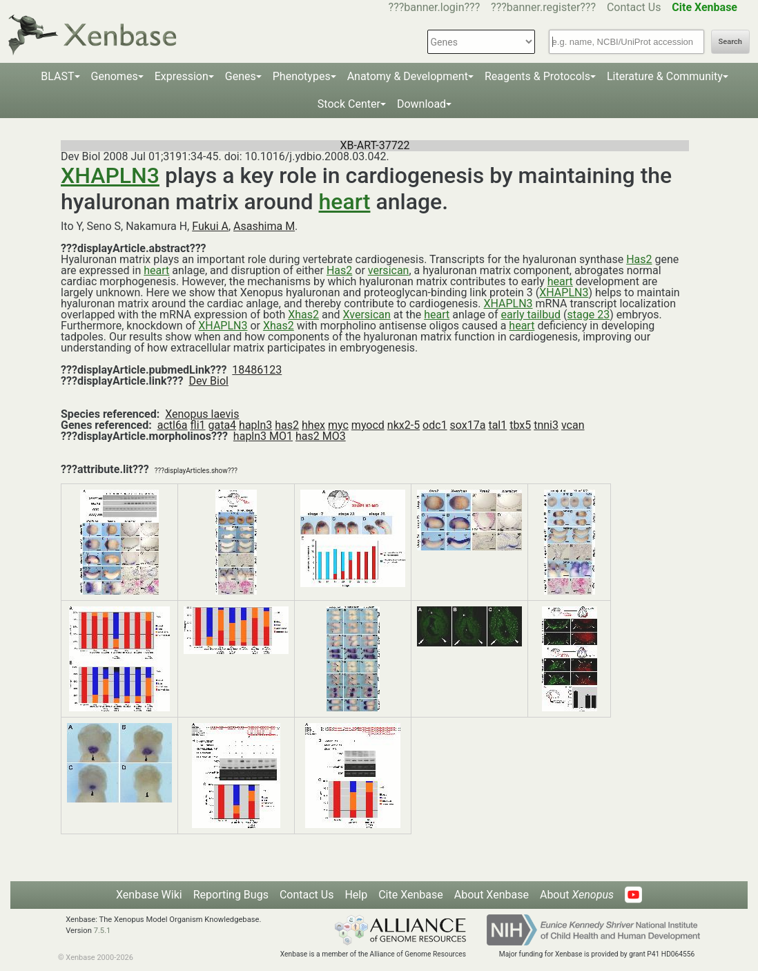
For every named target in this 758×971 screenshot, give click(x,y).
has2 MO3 (320, 436)
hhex (313, 425)
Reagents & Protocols (537, 76)
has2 (287, 425)
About (577, 894)
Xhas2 (303, 314)
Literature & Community (665, 76)
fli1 (198, 425)
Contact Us (634, 7)
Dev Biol (208, 380)
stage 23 (588, 314)
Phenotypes (302, 76)
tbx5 (520, 425)
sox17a (468, 425)
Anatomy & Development (407, 76)
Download (421, 103)
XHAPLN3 (110, 175)
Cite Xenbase (410, 894)
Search (730, 41)
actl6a (172, 425)
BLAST (57, 76)
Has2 (639, 259)
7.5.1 (102, 930)
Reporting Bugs (231, 894)
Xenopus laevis (202, 414)
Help (355, 894)
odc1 (434, 425)
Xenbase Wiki (149, 894)
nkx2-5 (403, 425)
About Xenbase (491, 894)
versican (388, 270)
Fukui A (210, 226)
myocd (368, 425)
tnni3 (546, 425)
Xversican (366, 314)
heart (345, 202)
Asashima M (264, 226)
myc (338, 425)
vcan (573, 425)
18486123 (257, 369)
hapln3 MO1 (263, 436)
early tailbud (531, 314)
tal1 (497, 425)
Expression (181, 76)
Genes (240, 76)
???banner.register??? (543, 7)
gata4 (222, 425)
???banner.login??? (434, 7)
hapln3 (255, 425)
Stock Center (349, 103)
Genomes (114, 76)
